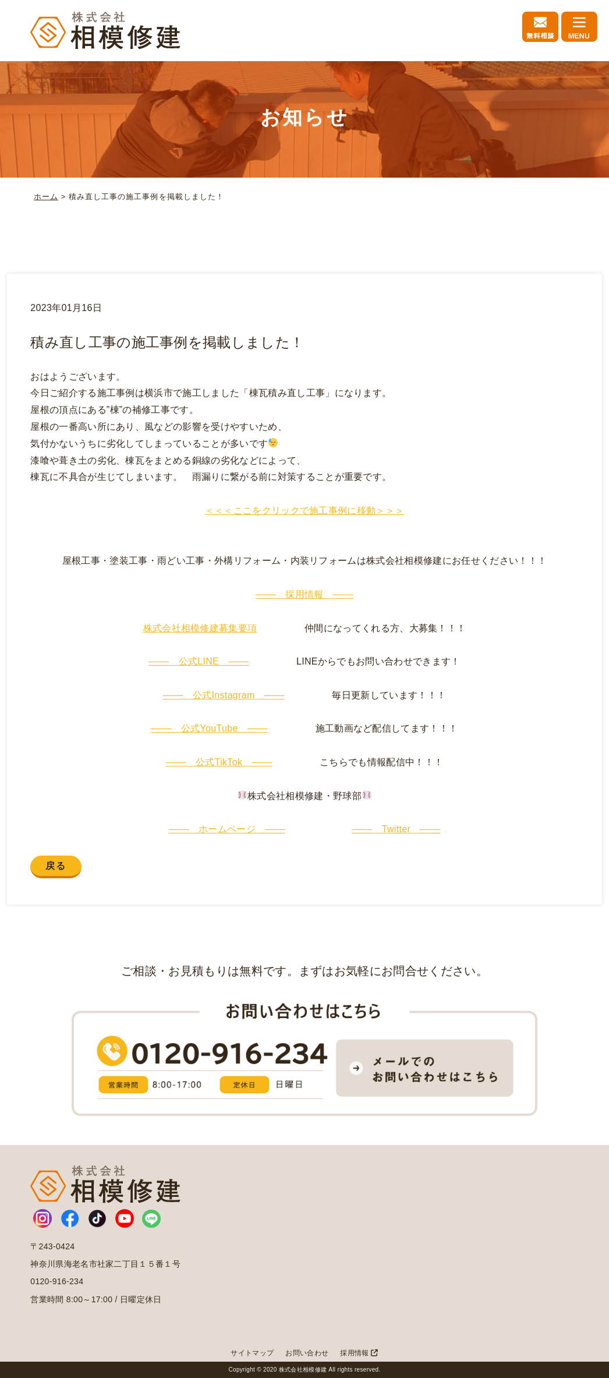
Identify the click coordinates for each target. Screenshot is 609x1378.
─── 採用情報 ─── (304, 594)
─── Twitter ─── (396, 829)
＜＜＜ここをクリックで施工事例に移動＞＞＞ (305, 510)
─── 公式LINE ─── (198, 661)
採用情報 (359, 1353)
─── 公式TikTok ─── (219, 762)
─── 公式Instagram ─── (224, 695)
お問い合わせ (306, 1353)
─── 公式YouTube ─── (209, 728)
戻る (55, 866)
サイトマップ (252, 1353)
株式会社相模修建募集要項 (200, 628)
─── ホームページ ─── (227, 829)
